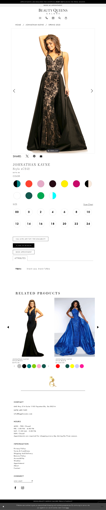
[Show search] (59, 18)
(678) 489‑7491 (20, 410)
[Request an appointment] (53, 5)
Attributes (20, 258)
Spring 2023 (54, 25)
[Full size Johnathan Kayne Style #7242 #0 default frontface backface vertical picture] (53, 90)
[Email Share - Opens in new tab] (41, 156)
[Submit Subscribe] (32, 480)
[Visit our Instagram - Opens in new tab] (22, 488)
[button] (40, 17)
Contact (17, 468)
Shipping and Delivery (23, 453)
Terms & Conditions (22, 451)
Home (18, 25)
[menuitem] (40, 17)
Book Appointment (24, 252)
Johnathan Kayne (35, 25)
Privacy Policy (20, 449)
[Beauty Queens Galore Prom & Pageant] (53, 11)
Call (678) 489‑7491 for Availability (31, 239)
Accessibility (19, 458)
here (67, 507)
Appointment (19, 463)
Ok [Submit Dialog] (102, 506)
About (16, 466)
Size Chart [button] (88, 204)
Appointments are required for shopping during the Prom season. (53, 2)
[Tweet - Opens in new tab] (27, 156)
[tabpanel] (53, 90)
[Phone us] (46, 17)
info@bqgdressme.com (23, 414)
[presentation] (31, 327)
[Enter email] (23, 480)
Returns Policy (20, 456)
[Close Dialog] (3, 506)
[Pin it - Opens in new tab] (34, 156)
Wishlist (17, 461)
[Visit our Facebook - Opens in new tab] (15, 488)
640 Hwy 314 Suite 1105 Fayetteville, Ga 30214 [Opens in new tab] (35, 406)
